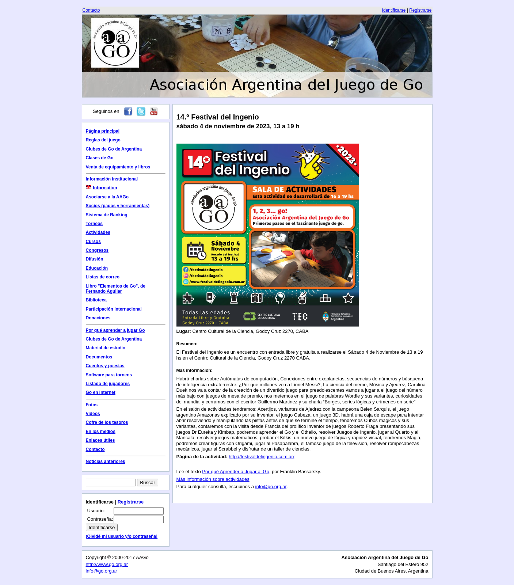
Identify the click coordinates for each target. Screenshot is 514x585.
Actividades (98, 232)
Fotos (92, 404)
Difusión (94, 259)
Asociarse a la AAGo (107, 197)
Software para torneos (109, 374)
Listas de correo (103, 277)
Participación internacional (114, 309)
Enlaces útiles (100, 440)
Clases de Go (100, 157)
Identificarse (394, 10)
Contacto (91, 10)
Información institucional (112, 179)
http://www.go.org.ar (107, 564)
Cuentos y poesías (105, 365)
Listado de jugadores (108, 383)
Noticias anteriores (105, 461)
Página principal (103, 131)
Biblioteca (96, 300)
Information (101, 187)
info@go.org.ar (270, 486)
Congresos (97, 250)
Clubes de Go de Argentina (114, 149)
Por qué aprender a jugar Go (115, 330)
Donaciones (98, 317)
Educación (97, 268)
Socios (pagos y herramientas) (118, 205)
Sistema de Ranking (106, 214)
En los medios (100, 431)
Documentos (99, 357)
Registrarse (420, 10)
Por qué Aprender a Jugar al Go (235, 471)
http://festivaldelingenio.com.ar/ (261, 456)
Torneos (94, 223)
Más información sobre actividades (213, 479)
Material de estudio (106, 347)
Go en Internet (100, 392)
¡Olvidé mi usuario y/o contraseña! (122, 536)
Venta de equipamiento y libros (118, 167)
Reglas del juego (103, 140)
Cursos (93, 241)
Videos (93, 413)
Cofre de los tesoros (107, 422)
